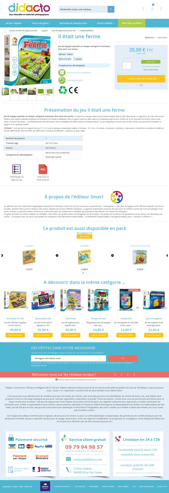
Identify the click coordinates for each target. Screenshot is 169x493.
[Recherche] (111, 9)
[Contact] (161, 11)
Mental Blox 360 (43, 318)
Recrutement (123, 486)
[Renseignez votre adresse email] (68, 358)
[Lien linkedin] (134, 375)
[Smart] (114, 197)
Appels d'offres (108, 486)
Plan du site (162, 486)
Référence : (150, 37)
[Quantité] (127, 65)
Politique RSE (79, 486)
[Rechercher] (85, 9)
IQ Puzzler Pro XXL (15, 318)
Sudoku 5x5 (126, 318)
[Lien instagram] (128, 375)
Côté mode (70, 318)
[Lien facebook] (115, 375)
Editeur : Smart (66, 54)
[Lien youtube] (122, 375)
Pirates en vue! (98, 318)
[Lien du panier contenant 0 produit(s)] (151, 11)
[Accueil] (4, 30)
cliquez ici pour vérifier (105, 380)
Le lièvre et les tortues (140, 245)
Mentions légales (146, 486)
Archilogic (84, 245)
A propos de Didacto (62, 486)
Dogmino (29, 245)
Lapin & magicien (154, 318)
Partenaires (93, 486)
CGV (134, 486)
